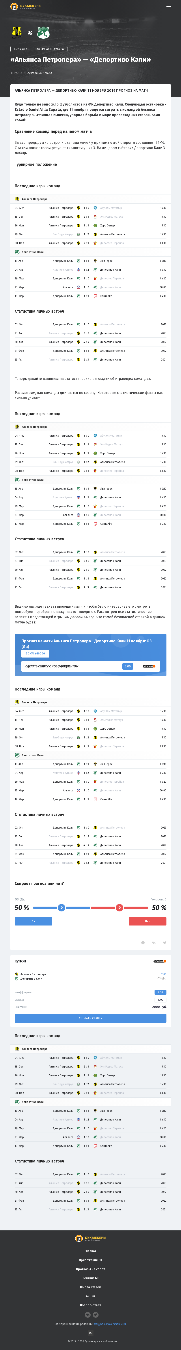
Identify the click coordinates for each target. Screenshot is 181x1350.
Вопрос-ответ (90, 1305)
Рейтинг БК (90, 1278)
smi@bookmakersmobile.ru (110, 1324)
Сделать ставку (90, 1018)
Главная (91, 1251)
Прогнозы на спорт (90, 1269)
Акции (90, 1296)
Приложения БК (90, 1260)
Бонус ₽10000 (35, 653)
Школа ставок (90, 1287)
